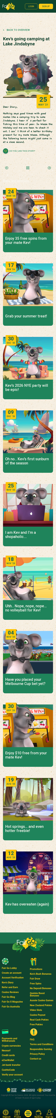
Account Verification (13, 977)
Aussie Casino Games (41, 1000)
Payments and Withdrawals (9, 1039)
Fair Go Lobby (9, 968)
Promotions (36, 969)
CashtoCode (8, 1069)
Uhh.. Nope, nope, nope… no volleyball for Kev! (26, 608)
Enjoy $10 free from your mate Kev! (26, 755)
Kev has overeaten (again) (27, 904)
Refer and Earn (10, 987)
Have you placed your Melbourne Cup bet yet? (25, 682)
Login (31, 6)
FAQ (32, 1039)
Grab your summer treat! (26, 316)
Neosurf (6, 1050)
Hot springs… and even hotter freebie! (24, 829)
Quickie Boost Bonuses (37, 994)
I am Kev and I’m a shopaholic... (20, 535)
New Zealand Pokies (41, 1005)
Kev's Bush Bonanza (40, 973)
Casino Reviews (10, 992)
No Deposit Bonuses (40, 988)
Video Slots (36, 1010)
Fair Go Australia (11, 1006)
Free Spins (35, 983)
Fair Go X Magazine (12, 1001)
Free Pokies (36, 1024)
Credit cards (8, 1055)
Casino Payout (37, 1015)
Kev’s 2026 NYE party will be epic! (26, 387)
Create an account (11, 972)
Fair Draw (35, 978)
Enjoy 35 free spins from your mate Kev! (26, 240)
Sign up (46, 6)
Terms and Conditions (41, 1044)
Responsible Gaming (41, 1049)
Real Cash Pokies (39, 1019)
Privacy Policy (37, 1054)
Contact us (35, 1058)
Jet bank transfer (11, 1065)
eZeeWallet (8, 1060)
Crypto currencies (11, 1045)
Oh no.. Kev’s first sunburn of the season (27, 461)
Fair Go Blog (8, 997)
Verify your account (12, 1074)
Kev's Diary (7, 982)
